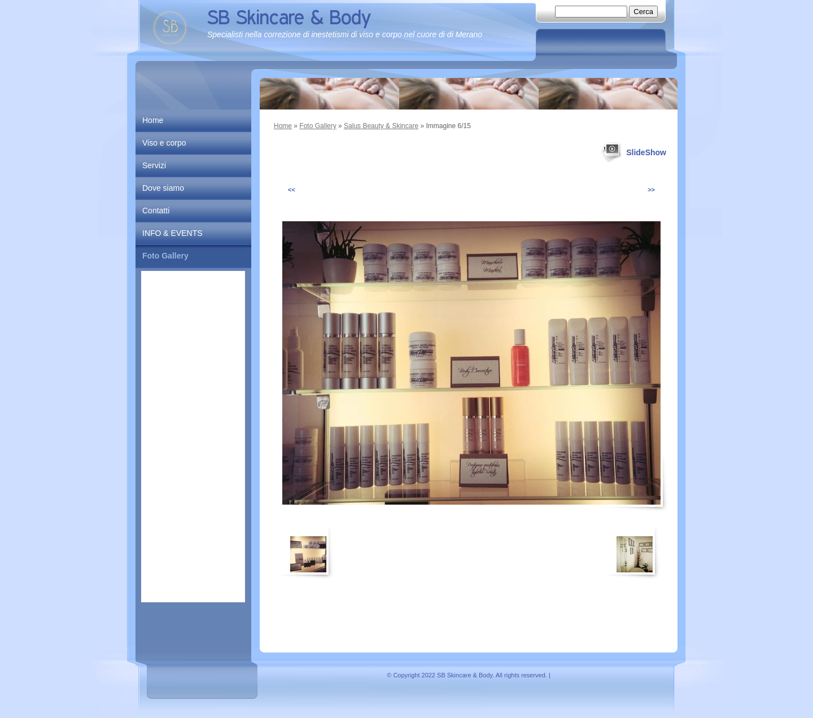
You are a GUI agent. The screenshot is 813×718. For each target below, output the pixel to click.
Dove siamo (163, 187)
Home (283, 126)
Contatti (155, 210)
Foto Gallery (317, 126)
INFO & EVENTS (172, 233)
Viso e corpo (164, 142)
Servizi (154, 165)
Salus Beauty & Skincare (381, 126)
